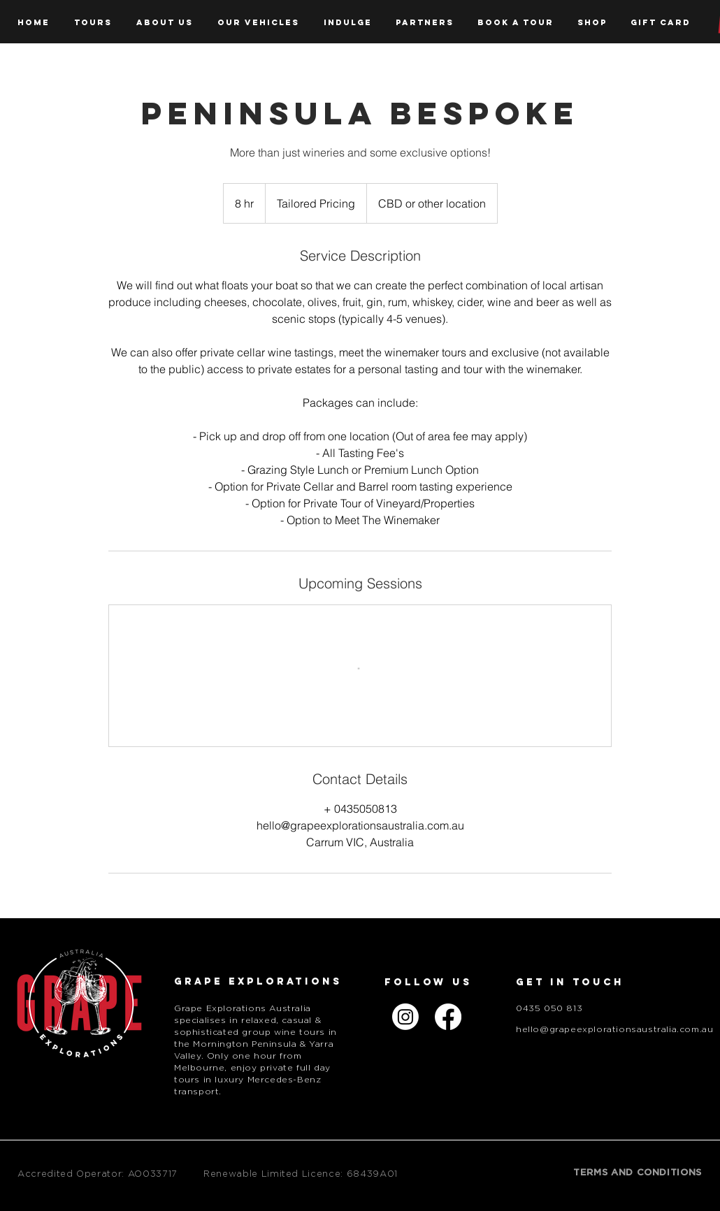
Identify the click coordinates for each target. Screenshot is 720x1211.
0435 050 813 (549, 1008)
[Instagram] (405, 1016)
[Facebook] (448, 1016)
